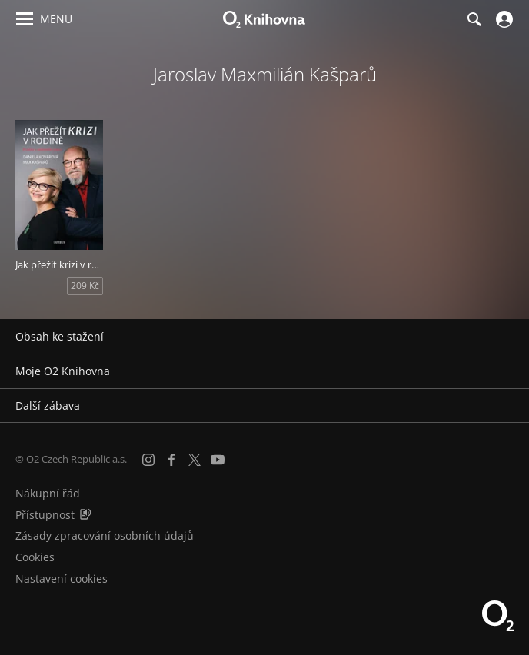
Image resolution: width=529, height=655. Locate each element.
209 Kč (85, 285)
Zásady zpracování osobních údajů (104, 535)
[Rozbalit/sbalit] (508, 336)
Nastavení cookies (61, 578)
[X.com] (194, 459)
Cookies (35, 557)
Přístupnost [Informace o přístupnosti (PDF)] (45, 514)
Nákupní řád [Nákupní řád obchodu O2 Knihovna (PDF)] (47, 493)
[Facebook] (171, 459)
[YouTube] (217, 459)
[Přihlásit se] (502, 19)
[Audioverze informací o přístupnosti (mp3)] (85, 514)
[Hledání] (473, 19)
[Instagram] (148, 459)
